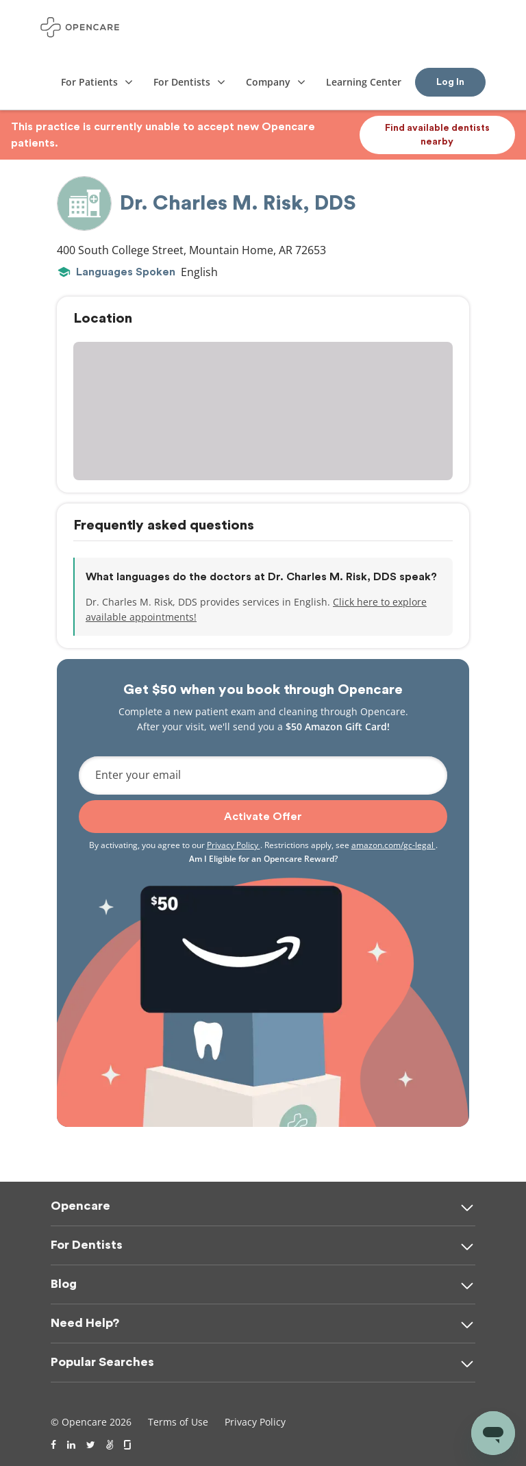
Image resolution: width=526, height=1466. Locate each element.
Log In (450, 82)
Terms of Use (178, 1421)
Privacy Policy (233, 845)
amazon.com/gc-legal (393, 845)
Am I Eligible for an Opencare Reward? (263, 859)
